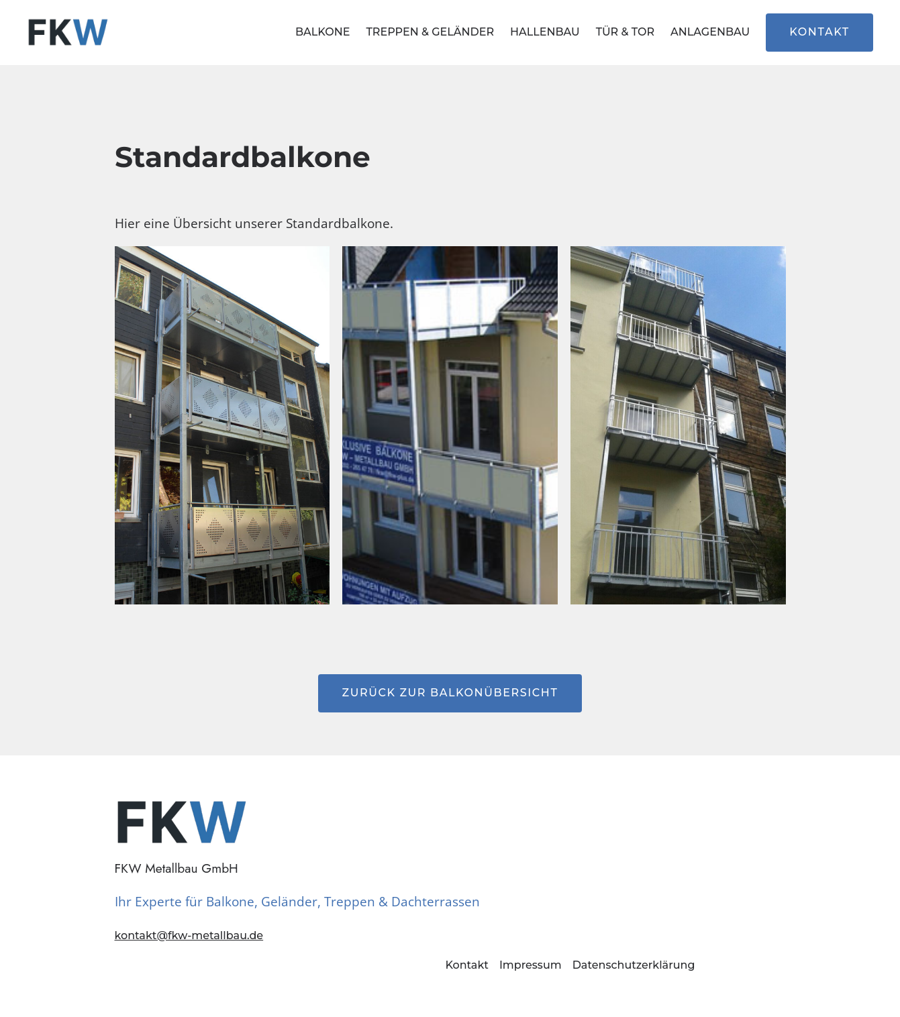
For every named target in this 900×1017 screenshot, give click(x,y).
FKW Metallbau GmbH (176, 868)
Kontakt (819, 31)
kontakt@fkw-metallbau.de (189, 935)
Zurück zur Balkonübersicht (450, 692)
